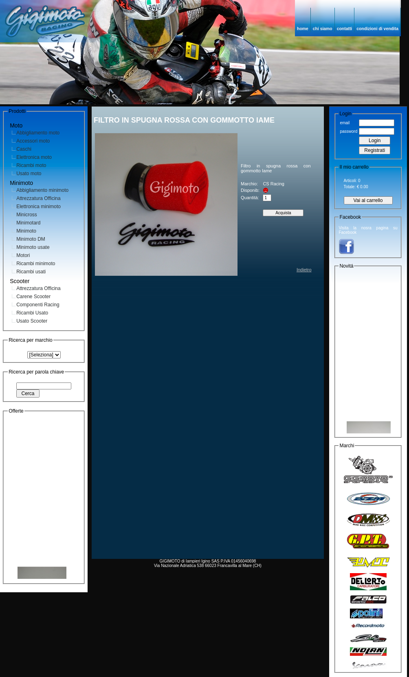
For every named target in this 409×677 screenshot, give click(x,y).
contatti (344, 28)
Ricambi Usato (32, 313)
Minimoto (26, 231)
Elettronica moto (34, 157)
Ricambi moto (31, 165)
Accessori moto (33, 141)
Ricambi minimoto (35, 263)
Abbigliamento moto (37, 133)
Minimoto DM (30, 239)
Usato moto (28, 173)
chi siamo (322, 28)
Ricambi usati (31, 272)
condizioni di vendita (377, 28)
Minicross (26, 215)
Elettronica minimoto (38, 206)
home (302, 28)
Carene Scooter (33, 296)
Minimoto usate (32, 247)
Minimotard (28, 223)
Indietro (304, 269)
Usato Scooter (31, 321)
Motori (23, 255)
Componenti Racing (37, 305)
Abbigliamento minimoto (42, 190)
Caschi (23, 149)
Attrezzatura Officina (38, 198)
